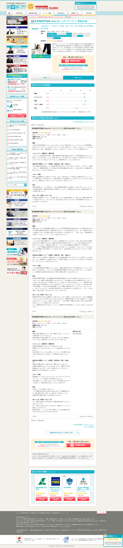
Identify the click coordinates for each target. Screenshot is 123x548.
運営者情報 (42, 513)
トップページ (32, 17)
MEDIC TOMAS (17, 109)
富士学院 (15, 105)
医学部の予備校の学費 (15, 136)
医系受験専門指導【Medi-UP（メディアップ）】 (50, 17)
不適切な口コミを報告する (86, 206)
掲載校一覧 (74, 13)
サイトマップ (64, 513)
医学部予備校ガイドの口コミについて (84, 121)
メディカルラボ (17, 100)
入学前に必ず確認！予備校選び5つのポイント (17, 163)
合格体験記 (60, 13)
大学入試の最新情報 (14, 129)
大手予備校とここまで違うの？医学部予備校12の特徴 (18, 153)
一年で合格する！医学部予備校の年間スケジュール (18, 173)
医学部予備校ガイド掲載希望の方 (29, 513)
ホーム (18, 513)
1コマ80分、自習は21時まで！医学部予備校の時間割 (17, 168)
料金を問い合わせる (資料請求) (42, 498)
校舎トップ (47, 77)
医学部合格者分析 (13, 143)
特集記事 (89, 13)
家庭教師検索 (33, 13)
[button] (92, 489)
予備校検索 (19, 13)
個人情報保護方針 (55, 513)
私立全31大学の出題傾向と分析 (17, 133)
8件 (61, 41)
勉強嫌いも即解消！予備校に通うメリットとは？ (18, 158)
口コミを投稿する (89, 426)
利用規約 (48, 513)
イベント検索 (47, 13)
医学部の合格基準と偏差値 (16, 140)
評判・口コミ (78, 77)
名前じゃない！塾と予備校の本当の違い (18, 177)
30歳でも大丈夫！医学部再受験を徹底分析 (18, 125)
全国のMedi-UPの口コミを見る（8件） (62, 432)
